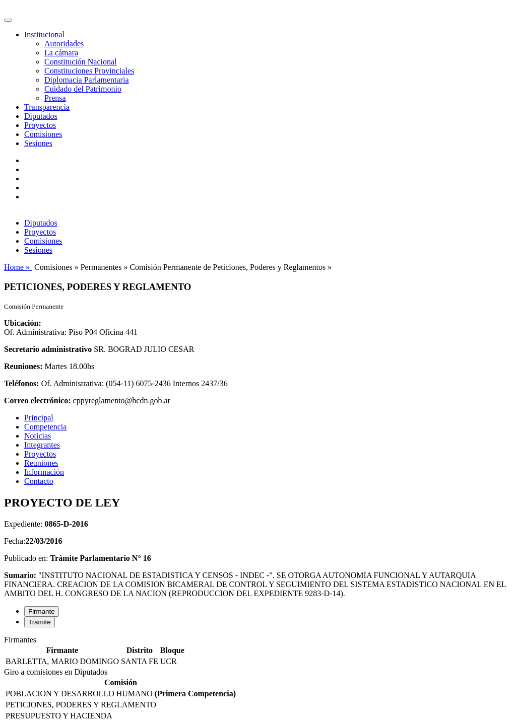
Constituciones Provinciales (89, 70)
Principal (38, 417)
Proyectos (40, 125)
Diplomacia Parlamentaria (86, 80)
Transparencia (47, 107)
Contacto (38, 481)
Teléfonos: (21, 383)
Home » (18, 267)
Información (44, 472)
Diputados (40, 116)
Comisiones (43, 134)
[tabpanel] (258, 651)
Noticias (37, 435)
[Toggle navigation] (8, 20)
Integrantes (42, 445)
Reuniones (41, 463)
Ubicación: (22, 323)
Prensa (55, 98)
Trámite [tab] (39, 622)
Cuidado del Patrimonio (82, 89)
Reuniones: (23, 366)
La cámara (61, 52)
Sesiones (38, 143)
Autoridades (64, 43)
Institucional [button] (44, 34)
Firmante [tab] (41, 611)
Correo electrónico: (37, 400)
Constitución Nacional (80, 61)
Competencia (45, 426)
